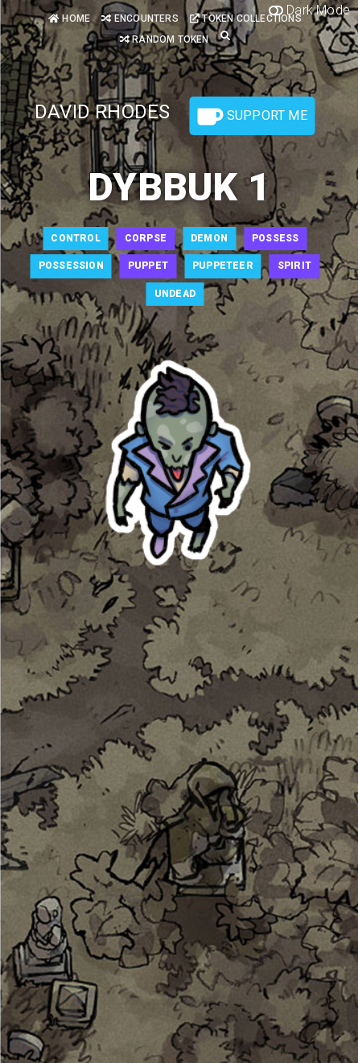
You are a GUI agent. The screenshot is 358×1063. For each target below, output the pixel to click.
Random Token (164, 39)
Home (69, 18)
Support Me (252, 117)
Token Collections (246, 18)
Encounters (139, 18)
